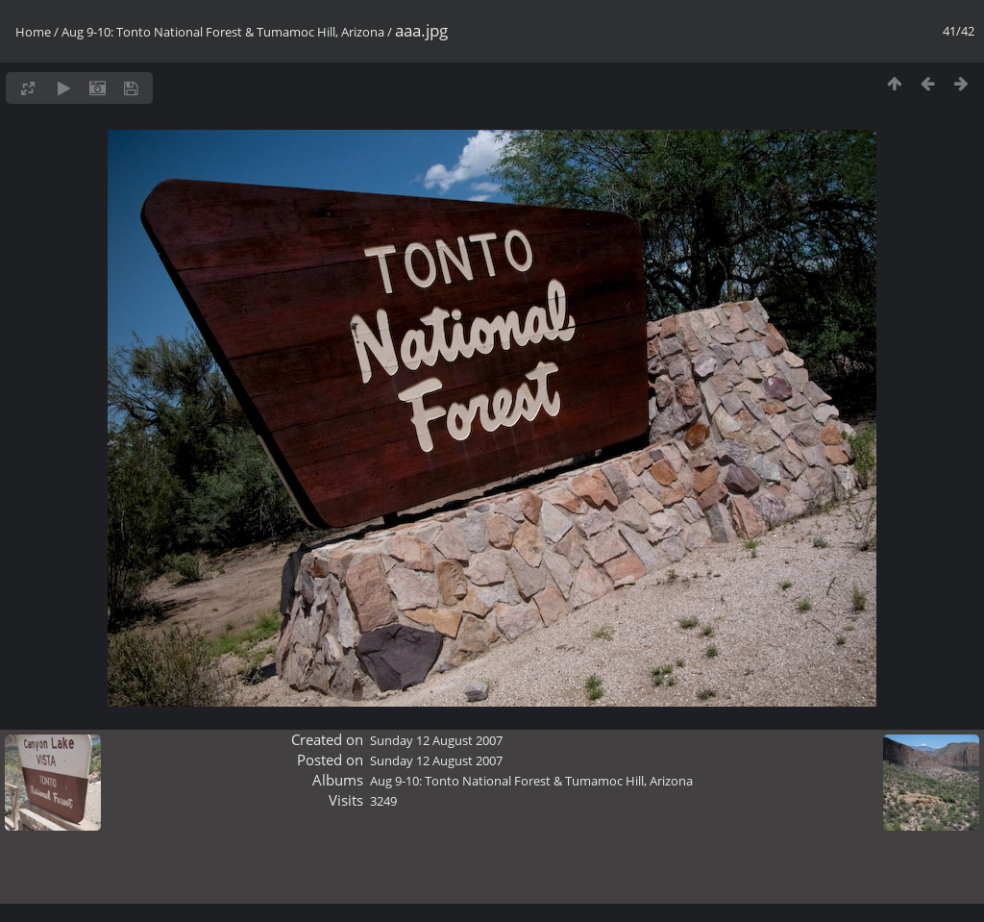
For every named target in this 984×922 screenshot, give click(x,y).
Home (33, 31)
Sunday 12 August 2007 (436, 740)
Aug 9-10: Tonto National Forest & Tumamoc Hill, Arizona (223, 31)
